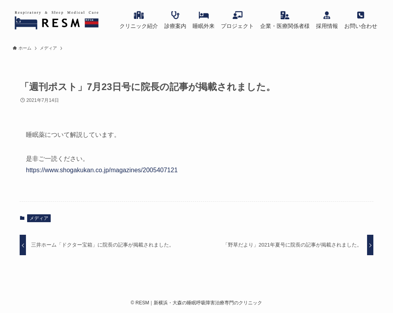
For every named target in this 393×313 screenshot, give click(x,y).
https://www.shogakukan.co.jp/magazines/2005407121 (102, 170)
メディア (38, 218)
